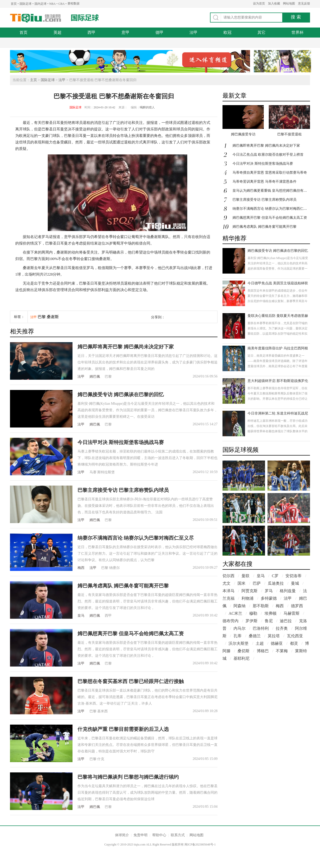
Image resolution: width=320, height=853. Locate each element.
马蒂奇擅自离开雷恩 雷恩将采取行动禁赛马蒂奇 (269, 172)
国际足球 (26, 4)
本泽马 (228, 591)
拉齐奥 (282, 628)
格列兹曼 (288, 591)
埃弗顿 (270, 613)
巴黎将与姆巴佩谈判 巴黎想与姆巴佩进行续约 (128, 777)
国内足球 (40, 4)
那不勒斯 (261, 606)
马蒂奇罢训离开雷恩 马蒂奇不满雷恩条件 (264, 181)
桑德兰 (255, 636)
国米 (242, 583)
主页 (33, 80)
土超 (260, 643)
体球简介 (122, 835)
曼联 (246, 576)
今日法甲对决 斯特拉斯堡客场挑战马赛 (121, 442)
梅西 (81, 568)
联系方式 (178, 835)
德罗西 (297, 606)
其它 (262, 32)
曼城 (295, 583)
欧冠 (228, 32)
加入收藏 (274, 3)
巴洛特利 (261, 628)
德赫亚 (277, 643)
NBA (52, 4)
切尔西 (228, 576)
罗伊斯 (252, 621)
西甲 (92, 32)
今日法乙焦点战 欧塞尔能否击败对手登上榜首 (268, 154)
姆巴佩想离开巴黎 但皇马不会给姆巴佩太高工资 (131, 633)
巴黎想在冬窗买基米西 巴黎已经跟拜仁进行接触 (131, 681)
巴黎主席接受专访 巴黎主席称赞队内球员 (123, 490)
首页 (14, 4)
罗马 (269, 591)
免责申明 (141, 835)
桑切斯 (244, 651)
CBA (61, 4)
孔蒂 (238, 636)
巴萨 (257, 583)
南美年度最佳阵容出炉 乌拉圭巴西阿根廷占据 (278, 348)
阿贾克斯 (250, 591)
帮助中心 (159, 835)
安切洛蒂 (294, 576)
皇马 (81, 615)
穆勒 (253, 613)
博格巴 (263, 651)
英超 (58, 32)
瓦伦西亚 (295, 636)
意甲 (126, 32)
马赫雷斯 (292, 613)
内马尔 (240, 628)
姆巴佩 (95, 376)
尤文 (226, 583)
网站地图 (289, 3)
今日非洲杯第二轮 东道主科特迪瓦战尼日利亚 (278, 413)
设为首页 (259, 3)
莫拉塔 (274, 636)
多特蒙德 (269, 598)
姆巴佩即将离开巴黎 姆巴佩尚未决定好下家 (126, 346)
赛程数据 (74, 3)
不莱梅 (282, 651)
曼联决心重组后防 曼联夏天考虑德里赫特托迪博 (278, 316)
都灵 (294, 643)
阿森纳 (240, 606)
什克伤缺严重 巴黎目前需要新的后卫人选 (123, 729)
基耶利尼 (242, 658)
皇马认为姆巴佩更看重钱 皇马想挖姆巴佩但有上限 (271, 190)
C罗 (275, 576)
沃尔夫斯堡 (238, 643)
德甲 (160, 32)
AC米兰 (235, 613)
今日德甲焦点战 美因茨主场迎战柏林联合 (278, 283)
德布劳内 (230, 621)
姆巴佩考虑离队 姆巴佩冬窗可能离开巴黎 (123, 585)
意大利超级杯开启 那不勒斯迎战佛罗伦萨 (278, 381)
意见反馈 (304, 3)
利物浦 (248, 598)
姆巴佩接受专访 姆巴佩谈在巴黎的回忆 (121, 394)
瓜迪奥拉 (276, 583)
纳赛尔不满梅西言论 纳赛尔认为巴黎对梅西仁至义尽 (136, 538)
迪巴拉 (286, 621)
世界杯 (298, 32)
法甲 (194, 32)
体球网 (35, 18)
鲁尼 (269, 621)
